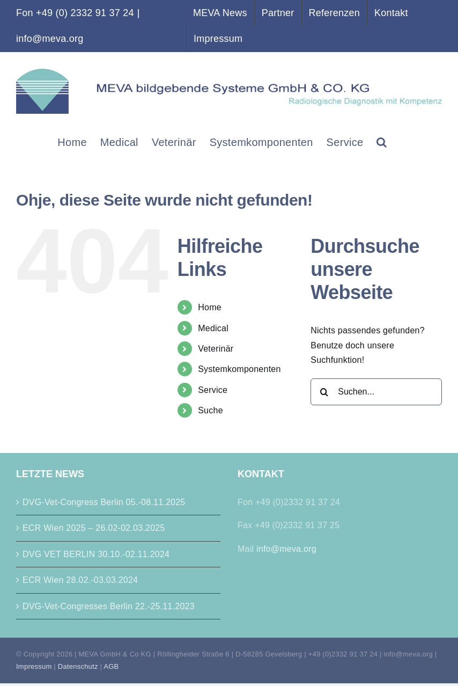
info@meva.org (49, 38)
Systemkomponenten (239, 369)
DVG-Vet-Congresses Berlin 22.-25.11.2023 (109, 606)
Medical (213, 328)
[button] (381, 141)
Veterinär (215, 348)
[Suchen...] (376, 391)
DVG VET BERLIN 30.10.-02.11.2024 (96, 554)
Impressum (33, 666)
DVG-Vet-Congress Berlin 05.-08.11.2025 (104, 502)
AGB (111, 666)
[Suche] (324, 391)
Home (209, 307)
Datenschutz (78, 666)
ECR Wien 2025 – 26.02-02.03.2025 (94, 527)
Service (212, 390)
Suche (210, 410)
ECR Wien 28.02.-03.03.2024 (80, 580)
